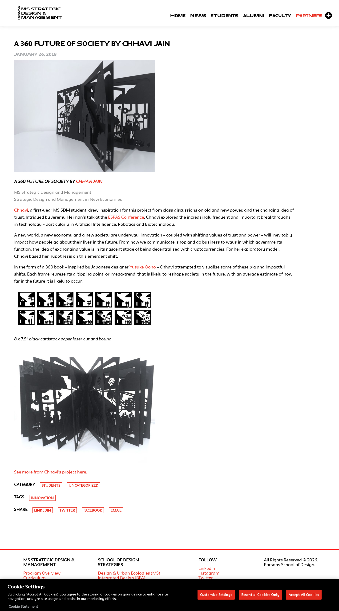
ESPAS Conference (126, 217)
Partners (309, 15)
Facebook (93, 510)
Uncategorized (83, 485)
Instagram (208, 573)
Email (116, 510)
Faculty (280, 15)
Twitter (67, 510)
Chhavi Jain (89, 181)
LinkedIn (206, 568)
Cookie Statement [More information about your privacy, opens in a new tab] (23, 609)
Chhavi (21, 210)
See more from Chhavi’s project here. (50, 471)
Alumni (253, 15)
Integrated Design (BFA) (121, 577)
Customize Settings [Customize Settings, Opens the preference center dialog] (216, 597)
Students (224, 15)
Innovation (42, 498)
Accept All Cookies (304, 597)
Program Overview (42, 573)
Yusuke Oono (142, 266)
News (198, 15)
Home (178, 15)
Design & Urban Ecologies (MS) (129, 573)
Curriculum (34, 577)
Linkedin (42, 510)
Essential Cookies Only (260, 597)
